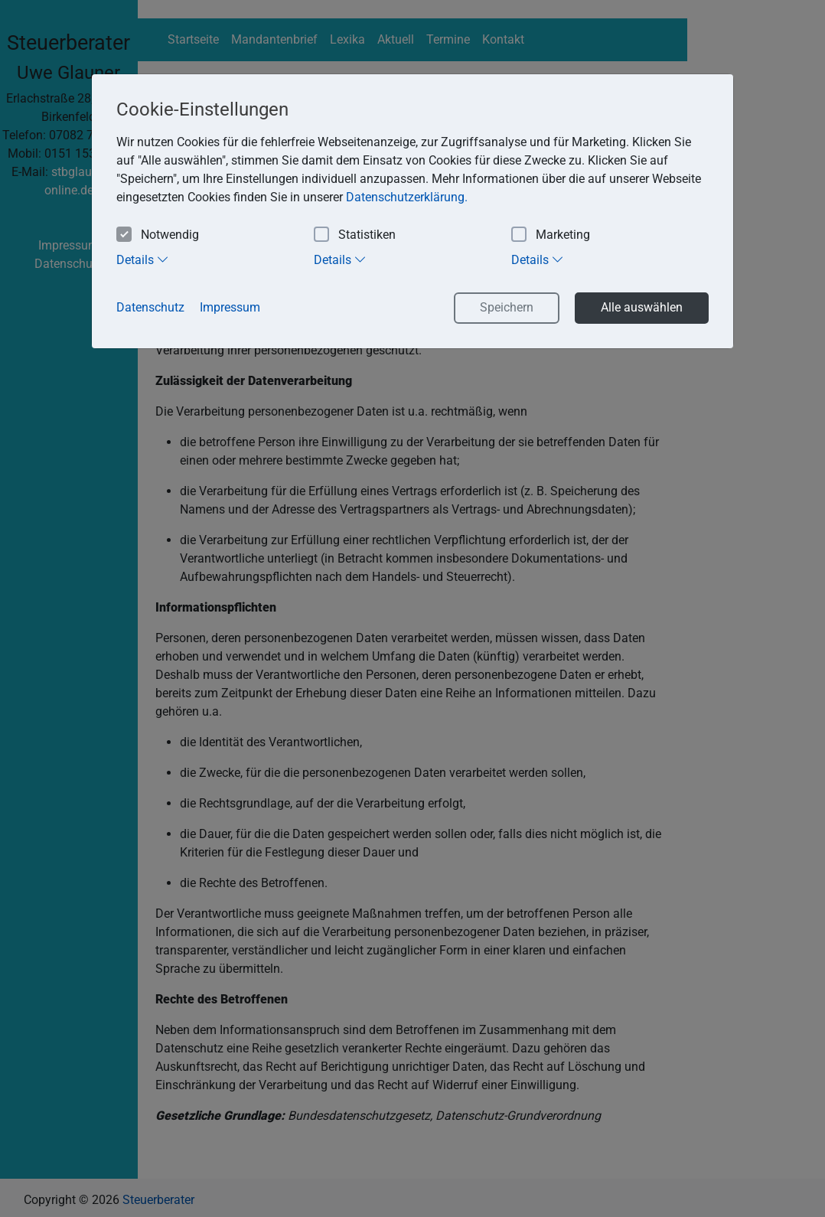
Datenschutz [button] (150, 307)
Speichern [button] (506, 307)
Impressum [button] (230, 307)
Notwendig (157, 235)
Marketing (550, 235)
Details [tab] (142, 259)
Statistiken (355, 235)
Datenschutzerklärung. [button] (407, 197)
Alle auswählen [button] (642, 307)
